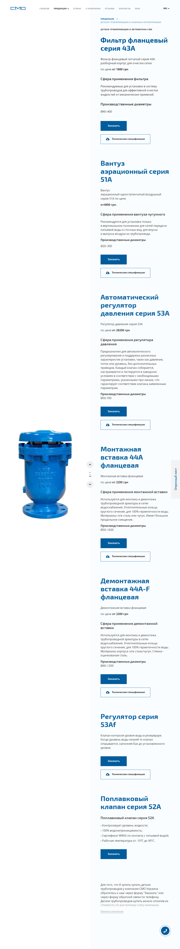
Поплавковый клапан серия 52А (131, 808)
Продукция (60, 8)
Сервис (77, 8)
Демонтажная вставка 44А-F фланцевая (125, 594)
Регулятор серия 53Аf (129, 726)
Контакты (125, 8)
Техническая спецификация (125, 138)
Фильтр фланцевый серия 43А (134, 44)
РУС (166, 8)
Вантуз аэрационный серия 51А (135, 177)
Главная (45, 8)
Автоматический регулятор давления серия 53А (135, 310)
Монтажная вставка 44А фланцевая (122, 462)
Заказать (114, 125)
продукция (108, 19)
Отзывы (110, 8)
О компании (93, 8)
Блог (137, 8)
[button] (112, 917)
